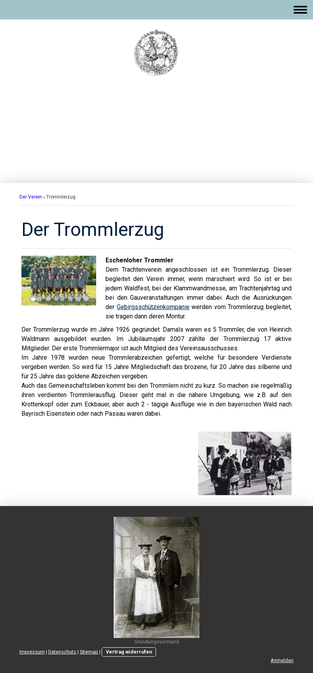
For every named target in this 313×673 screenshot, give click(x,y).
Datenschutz (62, 652)
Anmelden (282, 660)
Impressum (32, 652)
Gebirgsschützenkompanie (153, 307)
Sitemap (89, 652)
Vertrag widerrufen (129, 652)
